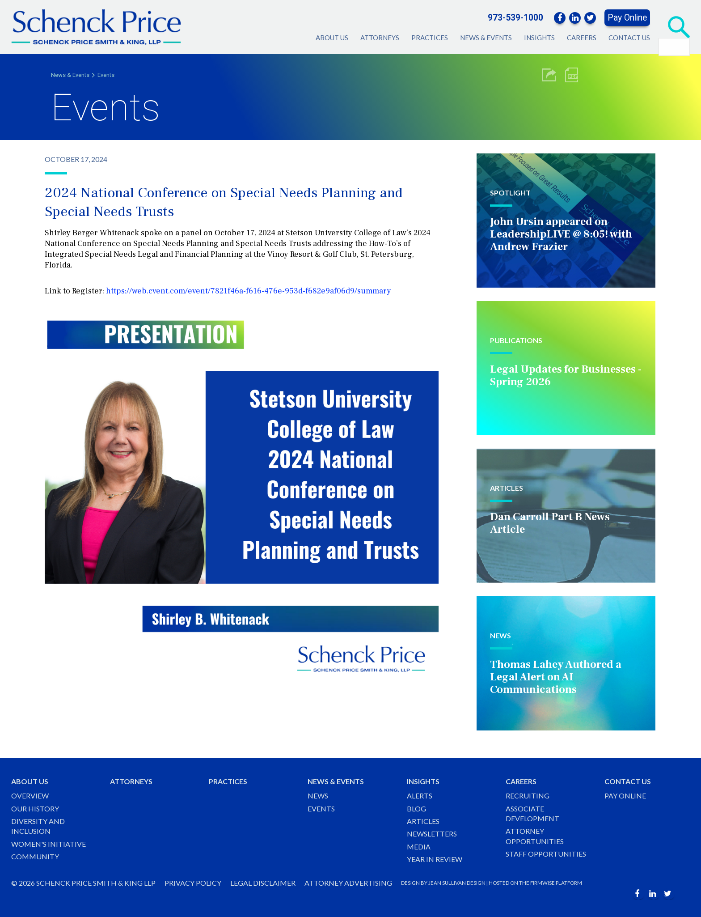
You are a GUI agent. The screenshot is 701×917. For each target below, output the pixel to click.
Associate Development (532, 813)
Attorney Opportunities (535, 836)
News (318, 795)
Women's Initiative (48, 844)
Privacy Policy (193, 883)
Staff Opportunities (546, 853)
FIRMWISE (542, 883)
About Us (332, 38)
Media (419, 846)
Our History (35, 808)
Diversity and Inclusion (38, 826)
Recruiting (527, 795)
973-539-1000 (515, 18)
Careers (581, 38)
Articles (423, 821)
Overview (30, 795)
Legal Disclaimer (263, 883)
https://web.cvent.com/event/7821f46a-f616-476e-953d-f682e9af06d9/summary (248, 291)
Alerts (419, 795)
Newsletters (432, 833)
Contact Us (629, 38)
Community (35, 856)
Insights (539, 38)
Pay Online (627, 18)
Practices (429, 38)
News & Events (486, 38)
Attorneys (379, 38)
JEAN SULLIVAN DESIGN (457, 883)
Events (105, 75)
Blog (416, 808)
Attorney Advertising (348, 883)
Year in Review (434, 859)
